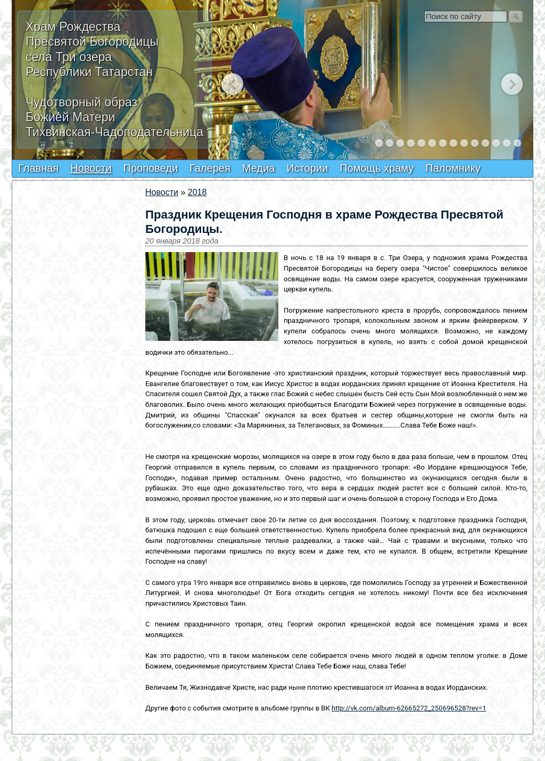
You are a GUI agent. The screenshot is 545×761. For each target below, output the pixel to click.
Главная (38, 168)
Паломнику (452, 168)
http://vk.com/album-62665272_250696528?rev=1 (409, 708)
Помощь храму (377, 168)
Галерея (209, 168)
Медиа (258, 168)
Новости (90, 168)
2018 (197, 192)
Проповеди (150, 168)
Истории (307, 168)
